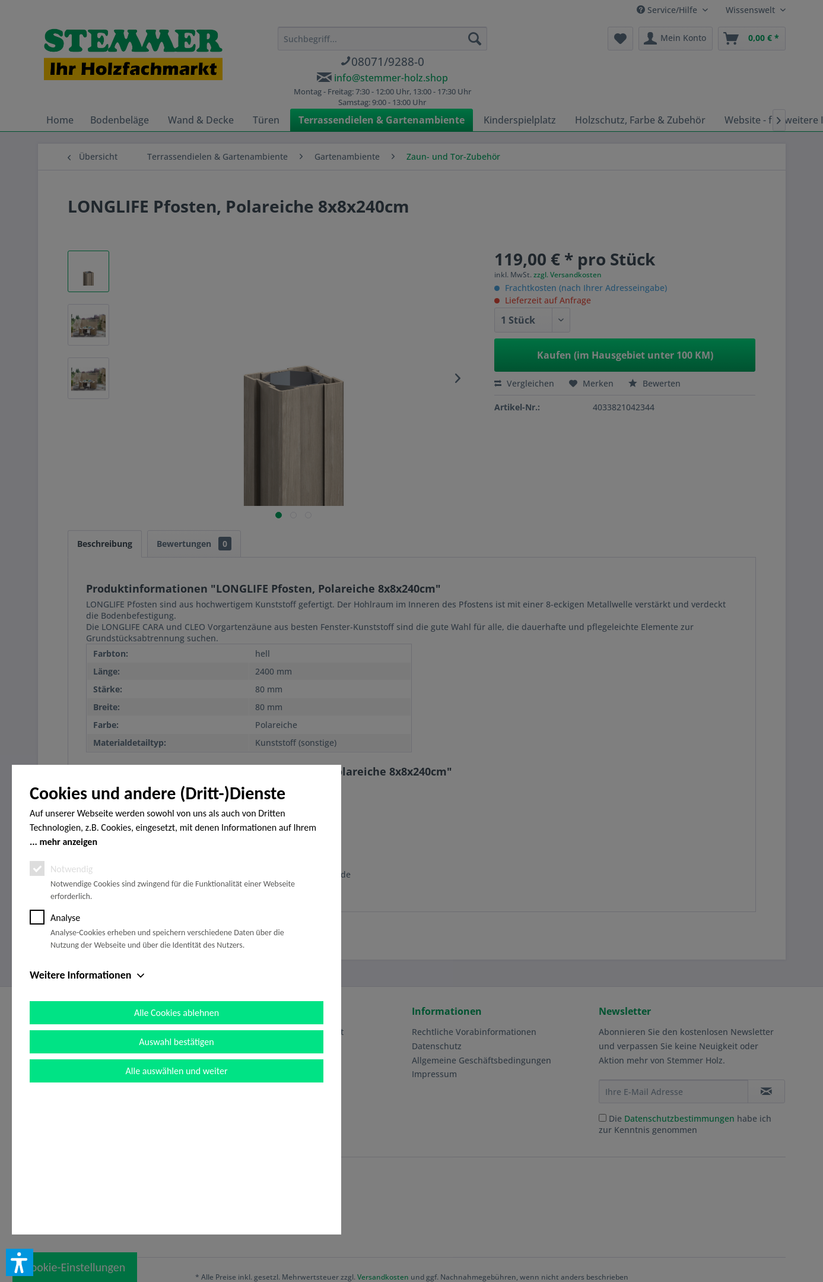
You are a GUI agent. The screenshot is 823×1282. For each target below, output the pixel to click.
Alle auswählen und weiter (177, 1205)
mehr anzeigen (68, 976)
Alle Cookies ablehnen (176, 1147)
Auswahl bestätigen (176, 1176)
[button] (19, 1262)
